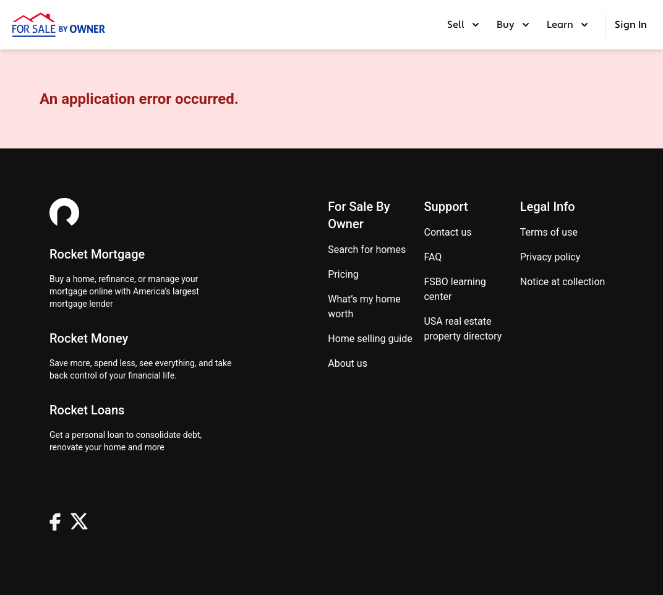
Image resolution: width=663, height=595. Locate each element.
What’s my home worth (364, 306)
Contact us (447, 232)
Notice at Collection (562, 282)
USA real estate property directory (463, 328)
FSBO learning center (454, 289)
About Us (347, 363)
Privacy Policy (550, 257)
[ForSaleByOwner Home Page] (58, 24)
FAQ (433, 257)
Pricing (343, 274)
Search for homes (367, 249)
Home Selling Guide (370, 339)
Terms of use (549, 232)
